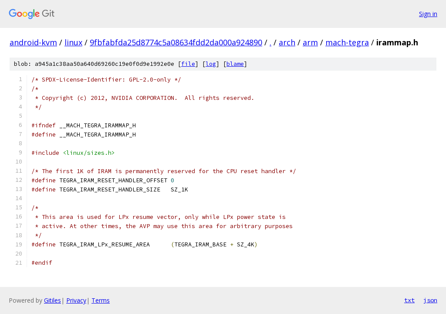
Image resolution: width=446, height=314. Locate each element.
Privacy (76, 300)
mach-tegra (347, 42)
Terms (100, 300)
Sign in (428, 14)
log (211, 64)
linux (73, 42)
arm (310, 42)
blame (235, 64)
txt (409, 300)
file (188, 64)
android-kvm (33, 42)
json (430, 300)
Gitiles (52, 300)
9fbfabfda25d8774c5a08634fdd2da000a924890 (176, 42)
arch (287, 42)
